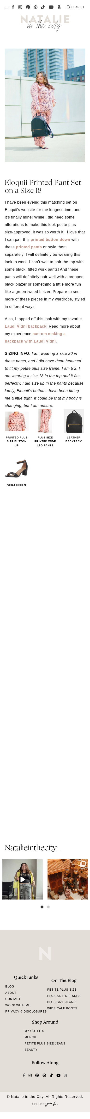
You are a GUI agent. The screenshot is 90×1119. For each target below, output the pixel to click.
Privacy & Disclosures (26, 1011)
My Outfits (34, 1031)
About (10, 992)
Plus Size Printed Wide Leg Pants (45, 441)
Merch (30, 1037)
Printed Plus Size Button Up (16, 441)
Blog (9, 986)
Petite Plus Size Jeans (45, 1043)
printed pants (29, 247)
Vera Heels (16, 485)
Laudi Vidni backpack (25, 326)
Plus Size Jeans (61, 1002)
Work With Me (17, 1005)
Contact (13, 999)
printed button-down (50, 240)
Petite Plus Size (62, 989)
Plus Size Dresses (64, 996)
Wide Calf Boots (62, 1008)
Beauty (30, 1049)
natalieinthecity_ (32, 848)
